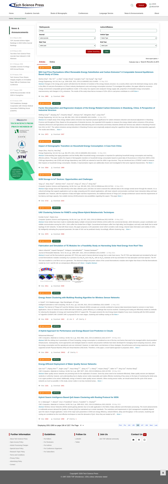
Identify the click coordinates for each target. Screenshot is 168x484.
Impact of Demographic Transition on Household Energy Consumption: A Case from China (80, 146)
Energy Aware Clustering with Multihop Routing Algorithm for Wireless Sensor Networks (79, 298)
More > (136, 91)
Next (151, 425)
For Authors (48, 445)
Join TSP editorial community (109, 439)
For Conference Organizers (53, 448)
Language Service (106, 13)
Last (156, 425)
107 (142, 425)
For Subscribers (49, 452)
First (120, 425)
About (156, 13)
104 (129, 425)
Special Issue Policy (16, 448)
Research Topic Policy (17, 452)
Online (52, 62)
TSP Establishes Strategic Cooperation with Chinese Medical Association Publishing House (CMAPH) (21, 107)
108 (146, 425)
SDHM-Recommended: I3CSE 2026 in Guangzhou (20, 94)
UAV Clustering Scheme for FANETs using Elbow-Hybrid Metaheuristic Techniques (76, 212)
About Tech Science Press (19, 439)
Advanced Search (20, 18)
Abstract (41, 84)
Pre (125, 425)
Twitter (77, 442)
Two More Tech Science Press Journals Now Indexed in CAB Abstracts (20, 56)
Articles (42, 62)
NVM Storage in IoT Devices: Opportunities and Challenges (66, 179)
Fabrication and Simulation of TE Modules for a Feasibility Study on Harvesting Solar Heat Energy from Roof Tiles (91, 246)
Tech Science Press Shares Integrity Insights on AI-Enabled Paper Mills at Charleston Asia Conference (20, 80)
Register (154, 6)
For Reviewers (48, 442)
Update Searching (93, 51)
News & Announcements (133, 13)
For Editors (47, 439)
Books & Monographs (59, 13)
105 (133, 425)
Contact (12, 464)
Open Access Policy (16, 442)
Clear (106, 51)
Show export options (152, 58)
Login (152, 4)
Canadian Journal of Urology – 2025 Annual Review (20, 68)
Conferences (83, 13)
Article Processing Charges (19, 445)
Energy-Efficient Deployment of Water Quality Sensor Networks (67, 364)
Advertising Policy (16, 461)
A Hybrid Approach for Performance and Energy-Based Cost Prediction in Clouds (76, 331)
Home (11, 13)
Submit (141, 5)
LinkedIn (78, 439)
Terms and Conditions (17, 455)
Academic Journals (32, 13)
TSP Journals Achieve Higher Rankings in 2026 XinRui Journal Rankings (21, 43)
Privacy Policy (14, 458)
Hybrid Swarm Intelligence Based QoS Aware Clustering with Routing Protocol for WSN (78, 397)
